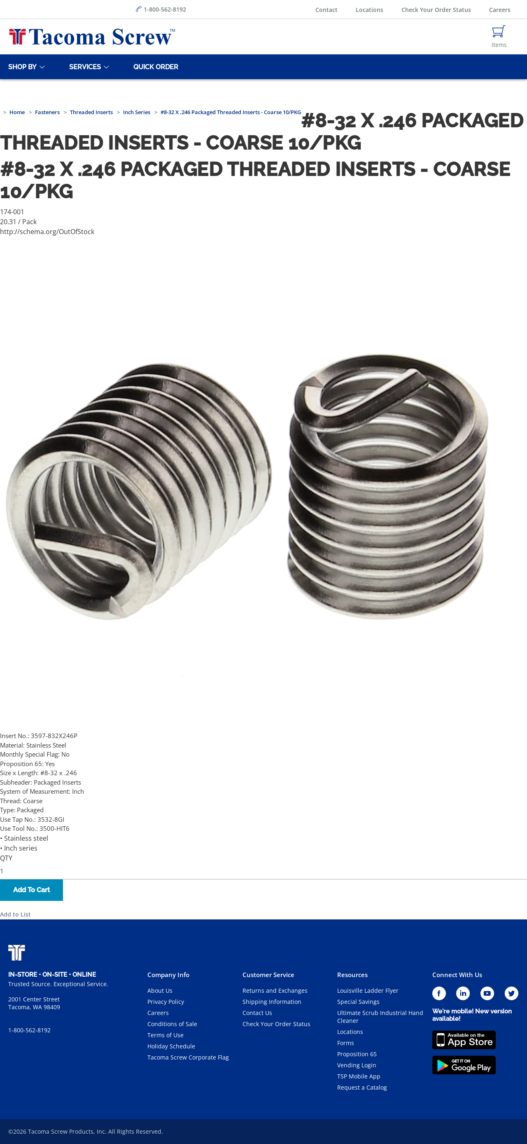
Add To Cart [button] (31, 890)
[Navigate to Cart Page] (499, 36)
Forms (345, 1043)
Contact (326, 10)
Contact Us (257, 1013)
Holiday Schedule (171, 1046)
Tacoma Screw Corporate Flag (188, 1057)
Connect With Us (457, 974)
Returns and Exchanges (275, 990)
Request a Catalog (362, 1087)
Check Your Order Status (436, 10)
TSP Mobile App (358, 1076)
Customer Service (268, 974)
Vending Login (356, 1065)
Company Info (168, 974)
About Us (160, 990)
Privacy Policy (165, 1002)
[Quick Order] (154, 66)
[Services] (83, 66)
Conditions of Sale (172, 1024)
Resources (352, 974)
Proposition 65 (357, 1054)
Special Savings (358, 1002)
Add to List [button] (15, 914)
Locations (369, 10)
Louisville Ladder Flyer (368, 990)
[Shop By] (21, 66)
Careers (500, 10)
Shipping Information (272, 1002)
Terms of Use (165, 1035)
